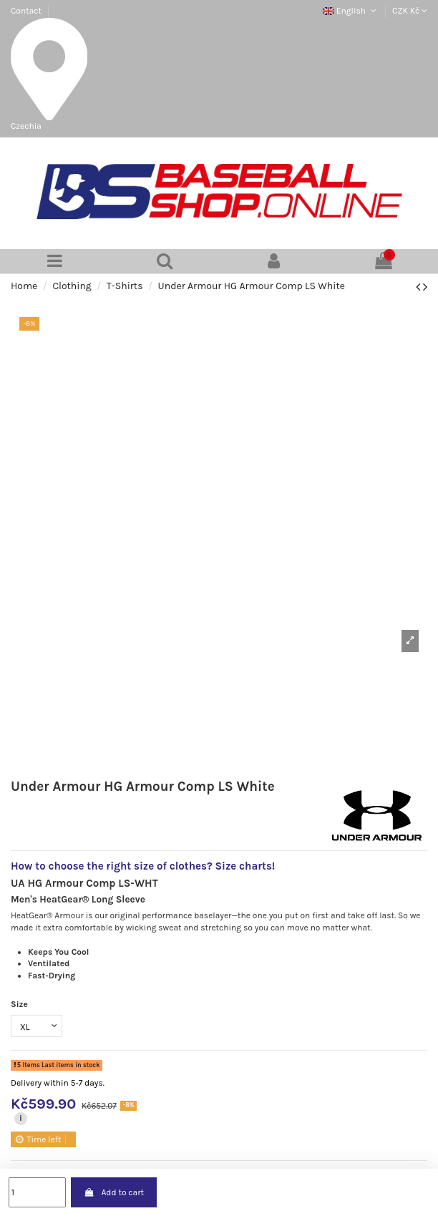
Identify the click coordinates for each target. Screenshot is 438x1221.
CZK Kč (409, 11)
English (351, 11)
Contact (26, 11)
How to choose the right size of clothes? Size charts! (143, 866)
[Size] (36, 1026)
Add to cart (114, 1192)
